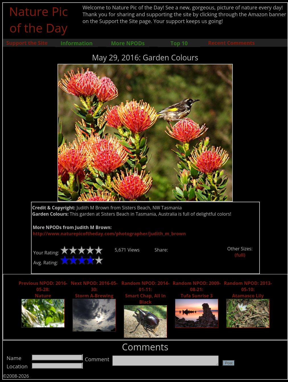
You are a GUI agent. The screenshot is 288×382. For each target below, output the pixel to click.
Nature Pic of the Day (38, 19)
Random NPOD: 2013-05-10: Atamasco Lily (248, 289)
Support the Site (27, 42)
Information (77, 43)
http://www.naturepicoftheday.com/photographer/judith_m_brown (109, 233)
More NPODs (128, 43)
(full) (239, 255)
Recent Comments (231, 42)
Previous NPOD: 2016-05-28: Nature (42, 289)
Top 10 (179, 43)
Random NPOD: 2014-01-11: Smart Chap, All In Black (146, 292)
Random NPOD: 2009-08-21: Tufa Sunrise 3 (197, 289)
